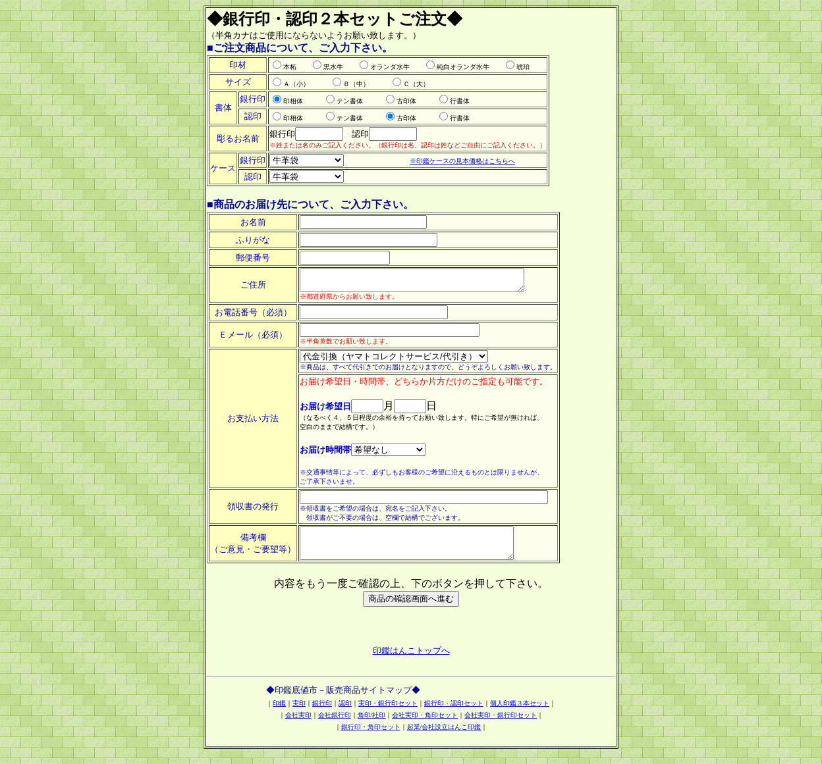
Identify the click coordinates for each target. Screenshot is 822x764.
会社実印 (298, 724)
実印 (299, 713)
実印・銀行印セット (388, 713)
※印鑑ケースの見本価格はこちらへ (462, 161)
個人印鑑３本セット (519, 713)
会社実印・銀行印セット (500, 724)
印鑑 (279, 713)
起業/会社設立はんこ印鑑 (444, 736)
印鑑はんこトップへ (411, 660)
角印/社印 (372, 724)
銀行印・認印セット (453, 713)
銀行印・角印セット (370, 736)
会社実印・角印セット (425, 724)
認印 (345, 713)
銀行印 (322, 713)
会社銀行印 (334, 724)
